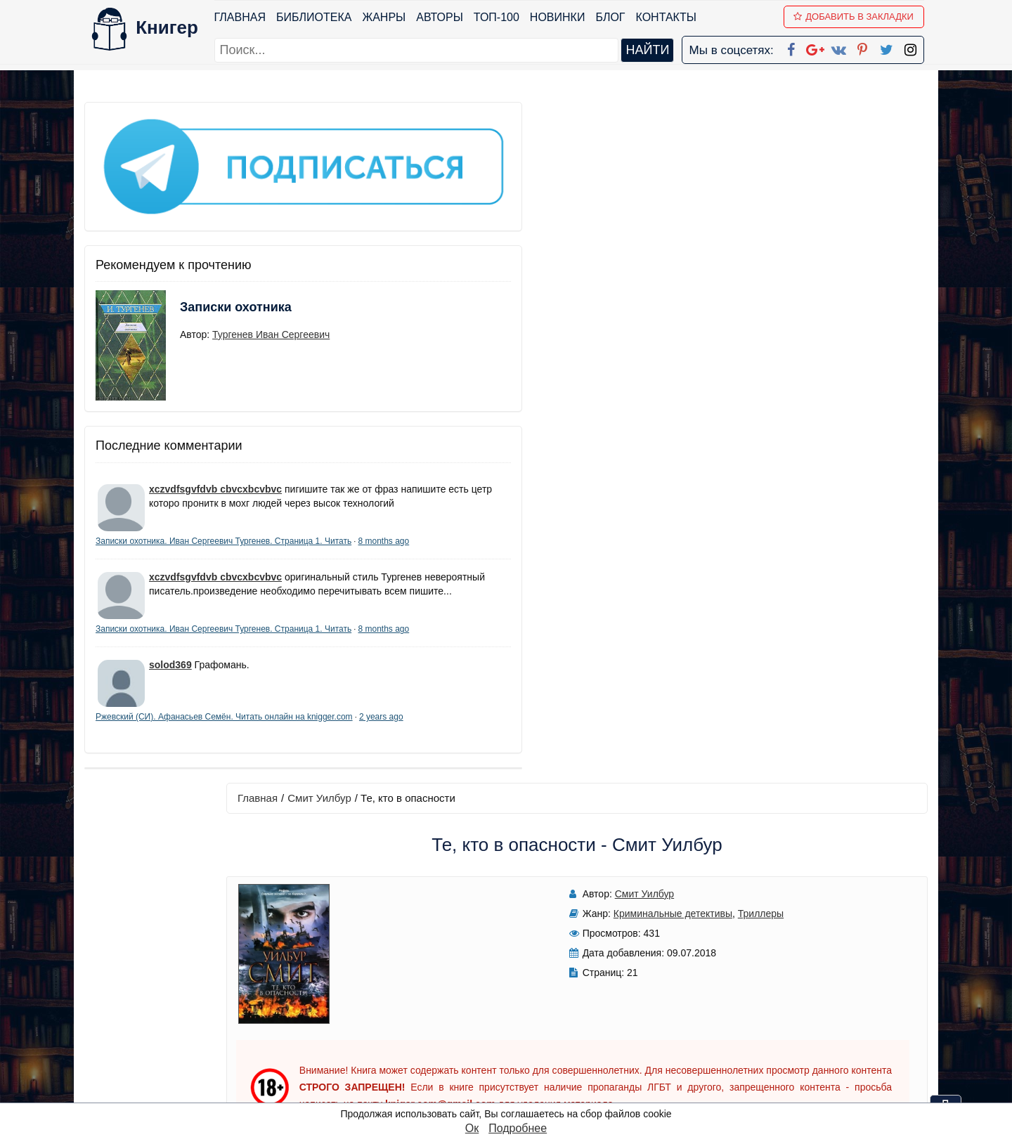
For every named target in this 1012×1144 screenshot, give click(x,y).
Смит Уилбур (398, 117)
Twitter (518, 1054)
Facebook (524, 963)
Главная (243, 17)
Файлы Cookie (737, 1000)
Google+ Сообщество (559, 1000)
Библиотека (317, 17)
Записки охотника (208, 258)
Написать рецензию (617, 717)
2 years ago (212, 743)
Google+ (525, 981)
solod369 (170, 678)
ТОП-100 (500, 17)
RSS (512, 1091)
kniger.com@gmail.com (791, 963)
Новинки (561, 17)
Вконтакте (528, 1018)
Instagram (526, 1073)
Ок (472, 1128)
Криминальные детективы (538, 232)
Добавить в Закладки (858, 16)
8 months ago (205, 511)
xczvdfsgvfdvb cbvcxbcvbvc (215, 430)
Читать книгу (733, 219)
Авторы (443, 17)
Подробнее (517, 1128)
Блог (614, 17)
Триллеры (626, 232)
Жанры (388, 17)
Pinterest (522, 1036)
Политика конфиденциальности (783, 981)
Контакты (670, 17)
